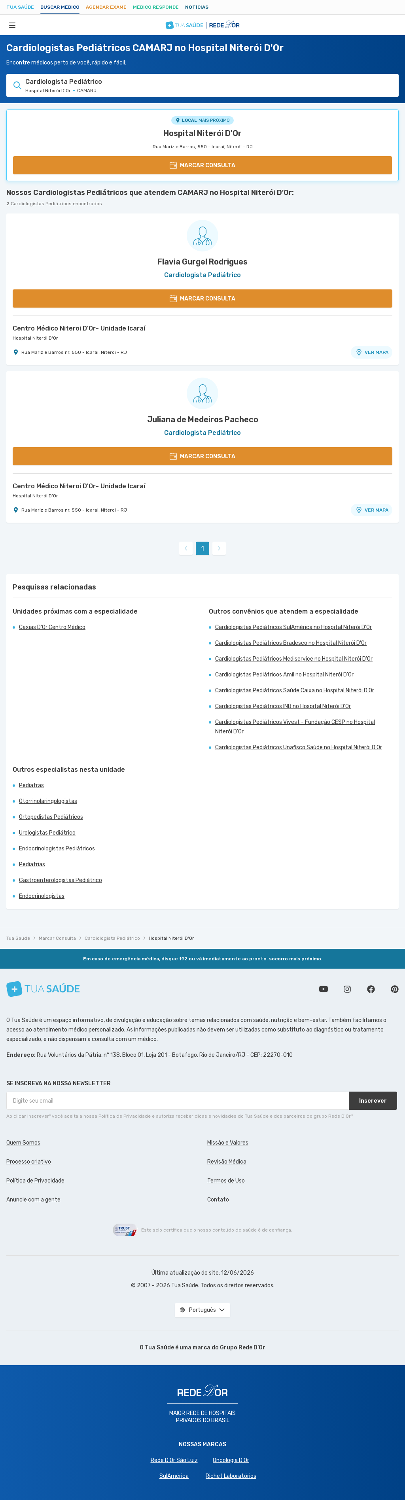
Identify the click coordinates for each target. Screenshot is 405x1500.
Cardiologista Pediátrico (112, 938)
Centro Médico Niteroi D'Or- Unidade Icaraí (79, 328)
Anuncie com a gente (33, 1199)
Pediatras (31, 785)
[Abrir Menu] (12, 25)
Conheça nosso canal (323, 989)
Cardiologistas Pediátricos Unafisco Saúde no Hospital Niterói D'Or (298, 747)
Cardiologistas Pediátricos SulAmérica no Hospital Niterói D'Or (293, 627)
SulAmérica (174, 1476)
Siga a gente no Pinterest (395, 989)
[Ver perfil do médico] (202, 235)
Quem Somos (23, 1142)
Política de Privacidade (35, 1180)
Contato (218, 1199)
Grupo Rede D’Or (242, 1347)
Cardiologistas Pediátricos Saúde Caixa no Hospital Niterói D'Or (294, 690)
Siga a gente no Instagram (347, 989)
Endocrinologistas (41, 896)
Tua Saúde (20, 7)
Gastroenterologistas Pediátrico (60, 880)
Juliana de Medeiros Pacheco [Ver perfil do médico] (202, 419)
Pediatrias (32, 864)
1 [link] (202, 548)
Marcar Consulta (57, 938)
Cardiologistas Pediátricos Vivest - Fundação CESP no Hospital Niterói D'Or (295, 727)
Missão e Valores (227, 1142)
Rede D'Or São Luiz (174, 1460)
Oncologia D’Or (231, 1460)
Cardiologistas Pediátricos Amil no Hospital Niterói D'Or (284, 674)
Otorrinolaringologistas (48, 801)
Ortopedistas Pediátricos (51, 817)
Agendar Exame (106, 7)
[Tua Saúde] (43, 989)
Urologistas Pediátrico (47, 832)
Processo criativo (28, 1161)
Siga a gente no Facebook (371, 989)
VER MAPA (371, 352)
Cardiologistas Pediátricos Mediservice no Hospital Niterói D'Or (294, 659)
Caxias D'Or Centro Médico (52, 627)
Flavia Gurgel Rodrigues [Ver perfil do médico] (202, 261)
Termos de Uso (226, 1180)
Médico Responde (156, 7)
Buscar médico (59, 7)
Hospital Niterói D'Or (202, 133)
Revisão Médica (226, 1161)
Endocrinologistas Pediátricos (57, 848)
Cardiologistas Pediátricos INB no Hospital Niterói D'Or (283, 706)
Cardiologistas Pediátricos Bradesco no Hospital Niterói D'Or (291, 643)
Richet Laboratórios (231, 1476)
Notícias (196, 7)
